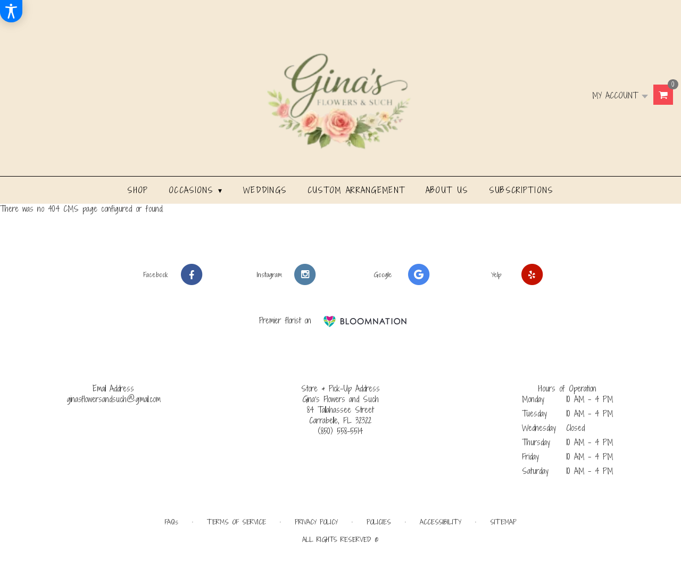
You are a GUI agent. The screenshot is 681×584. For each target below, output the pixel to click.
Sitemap (503, 522)
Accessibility (440, 522)
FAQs (171, 522)
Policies (379, 522)
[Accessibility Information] (11, 11)
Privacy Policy (316, 522)
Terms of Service (236, 522)
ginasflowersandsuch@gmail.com (114, 399)
